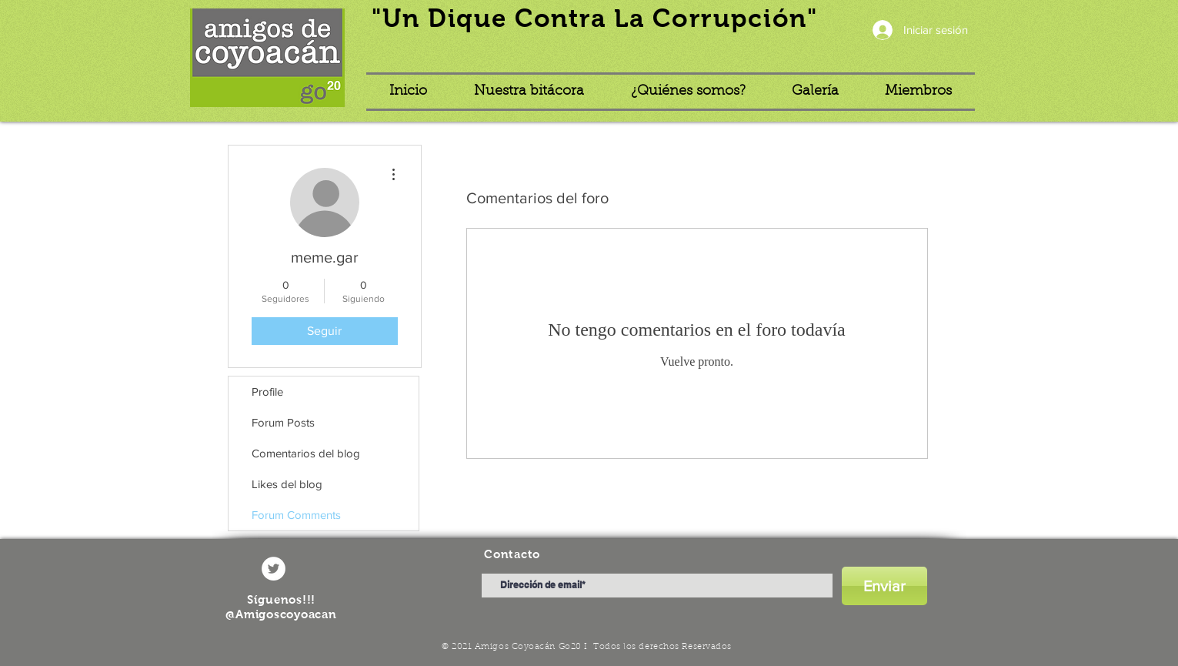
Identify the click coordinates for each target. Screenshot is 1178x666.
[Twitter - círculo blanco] (273, 569)
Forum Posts (283, 422)
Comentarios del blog (306, 453)
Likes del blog (287, 483)
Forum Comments (296, 514)
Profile (267, 391)
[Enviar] (884, 586)
